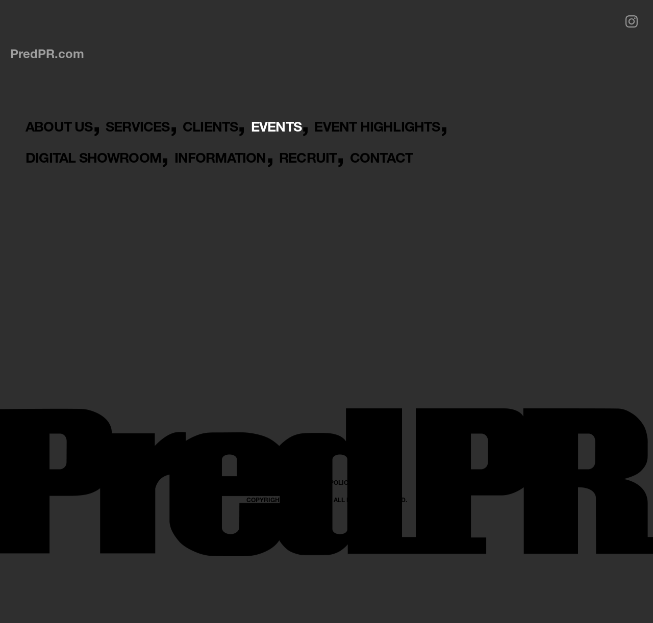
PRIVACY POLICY (327, 575)
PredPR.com (47, 53)
